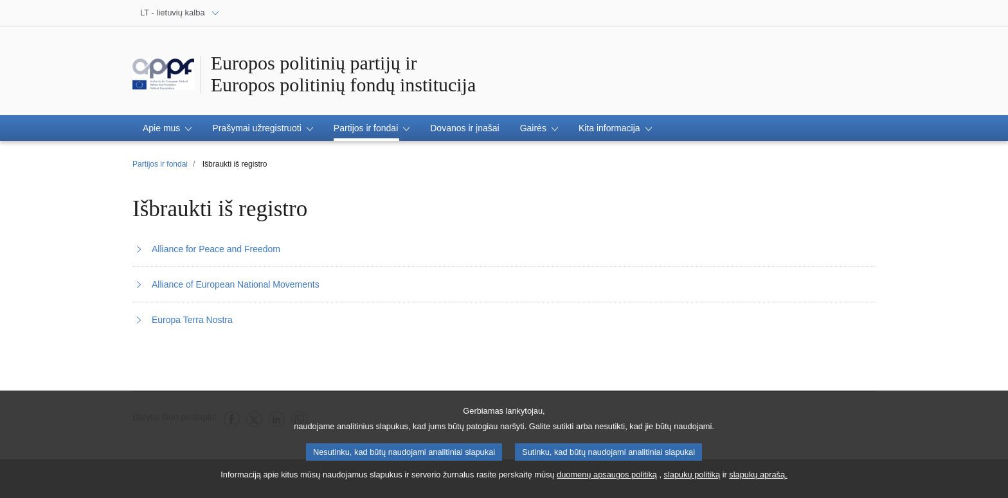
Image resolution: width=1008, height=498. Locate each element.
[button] (167, 128)
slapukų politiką (692, 479)
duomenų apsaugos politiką (607, 479)
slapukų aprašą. (758, 479)
